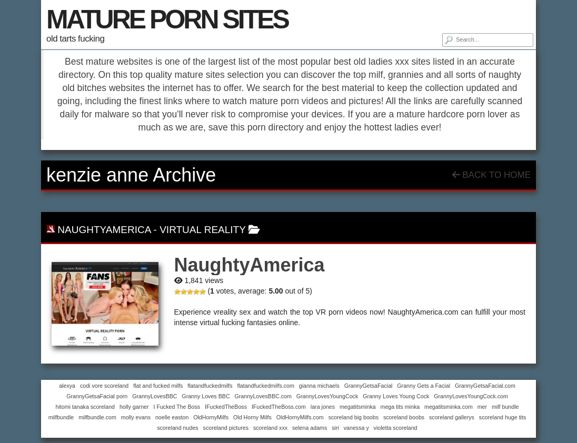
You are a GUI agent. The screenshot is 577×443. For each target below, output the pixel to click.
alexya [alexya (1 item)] (67, 385)
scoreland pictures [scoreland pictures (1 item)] (225, 428)
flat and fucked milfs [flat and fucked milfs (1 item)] (158, 385)
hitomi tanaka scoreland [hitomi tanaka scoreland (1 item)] (85, 407)
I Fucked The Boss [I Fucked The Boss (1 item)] (176, 407)
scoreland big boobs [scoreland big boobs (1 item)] (354, 417)
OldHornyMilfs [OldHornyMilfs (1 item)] (210, 417)
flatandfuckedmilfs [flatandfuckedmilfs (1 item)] (209, 385)
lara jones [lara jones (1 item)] (323, 407)
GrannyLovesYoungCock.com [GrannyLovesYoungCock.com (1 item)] (471, 396)
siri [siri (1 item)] (335, 428)
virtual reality (202, 229)
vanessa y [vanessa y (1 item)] (356, 428)
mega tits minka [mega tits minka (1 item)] (400, 407)
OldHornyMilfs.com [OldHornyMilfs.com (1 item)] (300, 417)
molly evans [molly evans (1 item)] (136, 417)
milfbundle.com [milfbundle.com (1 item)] (97, 417)
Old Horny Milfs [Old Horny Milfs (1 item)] (252, 417)
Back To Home (491, 175)
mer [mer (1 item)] (482, 407)
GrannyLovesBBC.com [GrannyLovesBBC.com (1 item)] (262, 396)
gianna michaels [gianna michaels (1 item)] (319, 385)
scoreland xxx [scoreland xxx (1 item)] (270, 428)
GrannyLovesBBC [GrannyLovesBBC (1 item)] (154, 396)
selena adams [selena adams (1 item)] (309, 428)
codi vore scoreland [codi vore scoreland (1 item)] (104, 385)
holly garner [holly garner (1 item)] (134, 407)
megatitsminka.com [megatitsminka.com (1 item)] (448, 407)
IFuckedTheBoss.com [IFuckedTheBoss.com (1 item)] (279, 407)
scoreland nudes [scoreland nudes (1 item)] (177, 428)
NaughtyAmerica (104, 229)
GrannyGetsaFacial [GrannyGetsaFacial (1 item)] (368, 385)
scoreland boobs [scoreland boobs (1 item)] (403, 417)
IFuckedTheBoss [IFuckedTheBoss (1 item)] (226, 407)
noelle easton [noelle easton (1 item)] (171, 417)
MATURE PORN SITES (167, 19)
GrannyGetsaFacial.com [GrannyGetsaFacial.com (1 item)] (485, 385)
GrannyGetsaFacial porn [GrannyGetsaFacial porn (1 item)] (96, 396)
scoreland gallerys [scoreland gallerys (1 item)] (451, 417)
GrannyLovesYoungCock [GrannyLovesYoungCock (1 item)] (327, 396)
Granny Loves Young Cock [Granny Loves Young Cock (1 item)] (396, 396)
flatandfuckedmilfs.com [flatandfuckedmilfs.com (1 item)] (265, 385)
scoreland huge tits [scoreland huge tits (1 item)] (502, 417)
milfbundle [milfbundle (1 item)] (61, 417)
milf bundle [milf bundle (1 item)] (505, 407)
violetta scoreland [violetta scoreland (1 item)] (395, 428)
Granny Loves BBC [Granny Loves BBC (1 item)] (206, 396)
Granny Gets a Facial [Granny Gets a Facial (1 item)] (423, 385)
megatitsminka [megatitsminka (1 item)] (358, 407)
